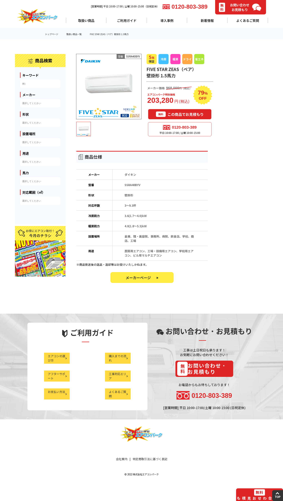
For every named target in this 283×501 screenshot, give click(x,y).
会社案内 (121, 467)
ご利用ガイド (126, 20)
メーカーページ (138, 279)
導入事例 (166, 20)
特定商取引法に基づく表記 (150, 467)
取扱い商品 (86, 20)
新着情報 (207, 20)
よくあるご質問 (247, 20)
